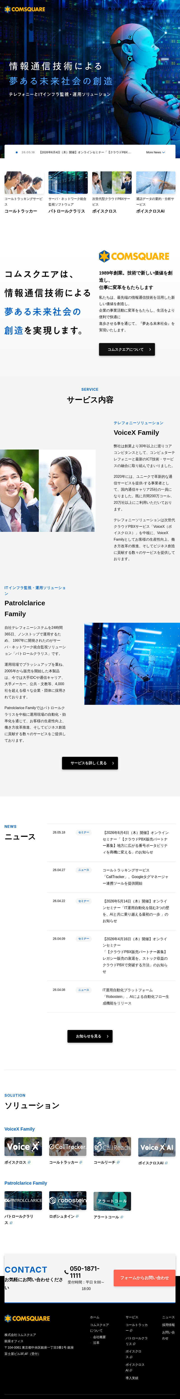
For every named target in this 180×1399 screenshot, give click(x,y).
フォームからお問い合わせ (144, 1278)
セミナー (83, 839)
